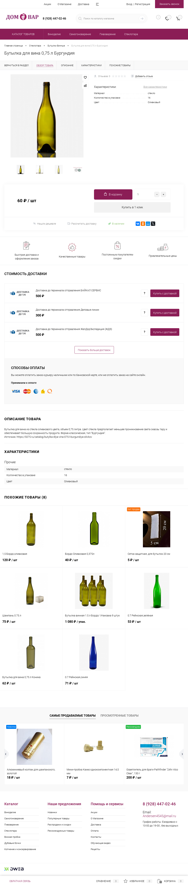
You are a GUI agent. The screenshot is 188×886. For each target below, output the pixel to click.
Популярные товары (59, 820)
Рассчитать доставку (82, 225)
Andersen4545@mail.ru (159, 818)
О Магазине (64, 4)
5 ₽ (157, 564)
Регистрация (142, 4)
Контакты (96, 839)
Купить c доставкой (165, 295)
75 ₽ (31, 626)
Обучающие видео (100, 845)
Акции (47, 4)
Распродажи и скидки (59, 826)
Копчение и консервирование (20, 851)
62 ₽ (31, 687)
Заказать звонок (169, 4)
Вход (129, 4)
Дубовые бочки (12, 845)
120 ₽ (31, 564)
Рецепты (95, 851)
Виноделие (10, 814)
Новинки (52, 814)
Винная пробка (12, 839)
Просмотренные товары (120, 717)
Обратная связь (17, 881)
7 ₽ (72, 779)
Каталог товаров (22, 34)
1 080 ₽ (94, 626)
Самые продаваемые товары (73, 717)
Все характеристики (155, 86)
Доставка (83, 4)
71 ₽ (94, 687)
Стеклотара (10, 832)
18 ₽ (13, 779)
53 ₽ (157, 626)
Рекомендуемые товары (61, 832)
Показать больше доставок (94, 352)
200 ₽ (133, 779)
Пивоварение (11, 826)
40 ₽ (94, 564)
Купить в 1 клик (132, 209)
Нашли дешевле (44, 225)
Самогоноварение (14, 820)
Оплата (95, 832)
